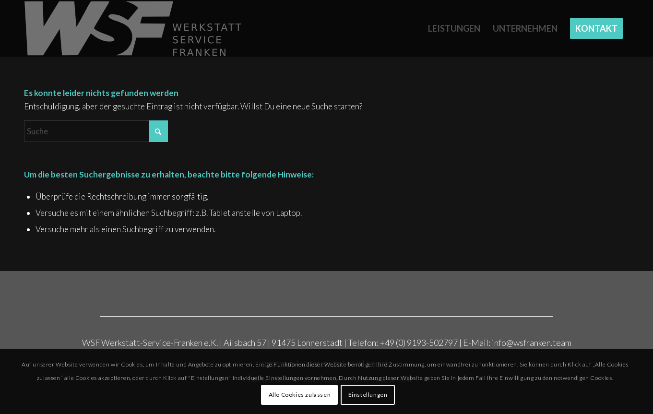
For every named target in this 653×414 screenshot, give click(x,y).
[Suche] (96, 131)
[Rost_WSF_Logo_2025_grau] (133, 28)
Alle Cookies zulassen (300, 394)
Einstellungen (368, 394)
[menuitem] (454, 28)
